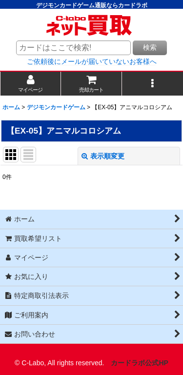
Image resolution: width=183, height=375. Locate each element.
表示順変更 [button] (102, 156)
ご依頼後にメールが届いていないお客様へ (92, 61)
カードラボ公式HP (139, 363)
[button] (152, 84)
